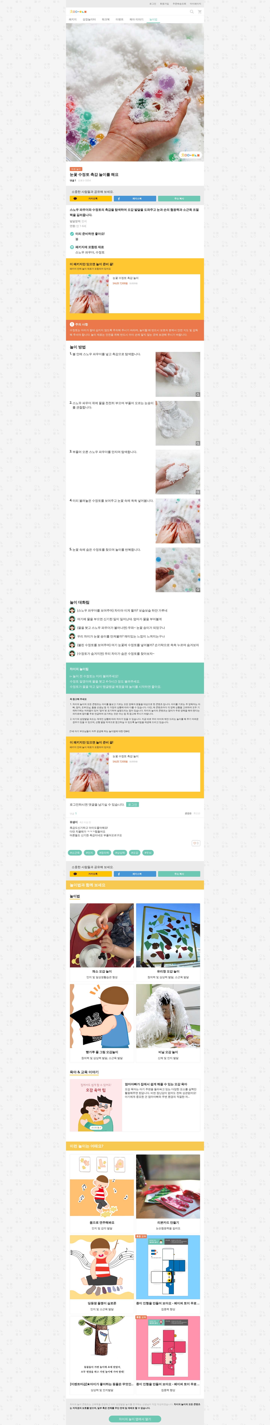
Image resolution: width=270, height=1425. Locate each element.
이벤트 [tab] (120, 19)
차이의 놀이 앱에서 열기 (135, 1419)
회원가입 (164, 3)
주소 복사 (179, 198)
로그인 (152, 3)
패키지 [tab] (73, 19)
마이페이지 (195, 3)
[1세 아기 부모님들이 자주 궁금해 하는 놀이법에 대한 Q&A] (99, 731)
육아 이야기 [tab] (136, 19)
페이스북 (130, 198)
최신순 (197, 813)
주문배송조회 (179, 3)
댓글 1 (73, 180)
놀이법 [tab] (153, 19)
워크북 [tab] (106, 19)
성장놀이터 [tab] (89, 19)
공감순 (188, 813)
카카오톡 (86, 198)
